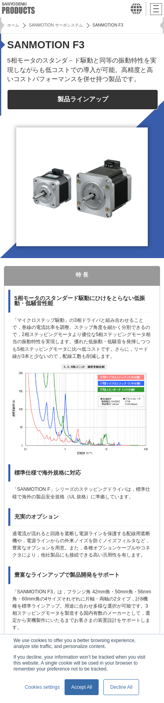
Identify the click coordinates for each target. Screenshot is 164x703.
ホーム (13, 25)
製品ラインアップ (82, 99)
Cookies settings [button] (42, 687)
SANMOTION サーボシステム (56, 25)
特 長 (82, 275)
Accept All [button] (81, 687)
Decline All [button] (121, 687)
